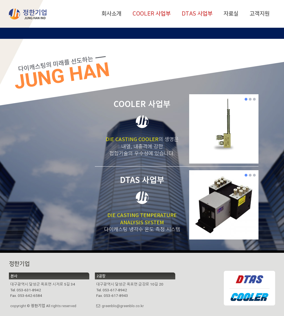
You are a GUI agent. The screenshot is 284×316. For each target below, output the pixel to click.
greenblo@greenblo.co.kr (120, 306)
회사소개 (111, 14)
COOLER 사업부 (152, 14)
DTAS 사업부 (197, 14)
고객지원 (260, 14)
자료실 (231, 14)
